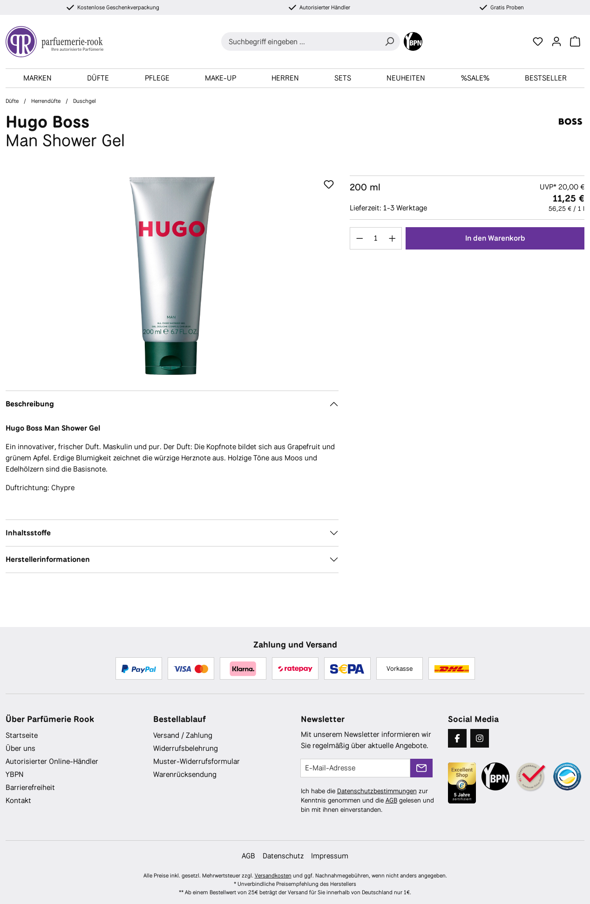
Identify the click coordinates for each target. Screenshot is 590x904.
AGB (391, 800)
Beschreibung (30, 404)
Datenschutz (283, 856)
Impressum (329, 856)
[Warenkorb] (575, 41)
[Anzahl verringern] (359, 238)
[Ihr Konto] (556, 41)
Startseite (22, 735)
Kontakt (18, 800)
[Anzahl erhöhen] (392, 238)
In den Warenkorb (495, 238)
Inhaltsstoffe (28, 533)
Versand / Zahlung (182, 735)
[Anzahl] (376, 238)
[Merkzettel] (538, 41)
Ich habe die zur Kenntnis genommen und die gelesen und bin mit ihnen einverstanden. (367, 800)
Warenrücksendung (185, 774)
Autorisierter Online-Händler (52, 761)
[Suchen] (389, 41)
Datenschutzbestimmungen (377, 791)
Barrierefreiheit (30, 787)
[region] (172, 275)
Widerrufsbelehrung (185, 748)
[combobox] (300, 41)
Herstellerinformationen (48, 559)
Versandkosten (273, 875)
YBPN (15, 774)
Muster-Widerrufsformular (196, 761)
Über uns (20, 748)
